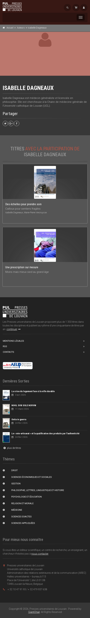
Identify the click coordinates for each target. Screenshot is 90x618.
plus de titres (12, 448)
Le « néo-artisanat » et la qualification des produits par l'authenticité (45, 433)
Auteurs (21, 27)
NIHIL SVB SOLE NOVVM (23, 405)
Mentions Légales (13, 341)
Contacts (8, 352)
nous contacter (39, 553)
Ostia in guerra (18, 419)
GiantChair (34, 612)
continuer (14, 329)
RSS (5, 346)
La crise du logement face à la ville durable (33, 391)
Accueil (10, 27)
